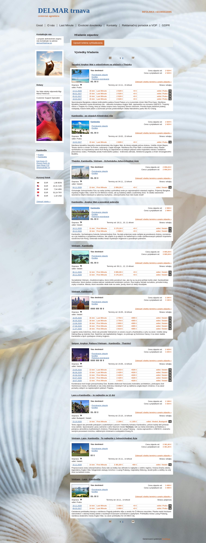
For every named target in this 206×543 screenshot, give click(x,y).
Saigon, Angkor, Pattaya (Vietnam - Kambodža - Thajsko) (101, 343)
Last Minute (66, 25)
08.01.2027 (77, 94)
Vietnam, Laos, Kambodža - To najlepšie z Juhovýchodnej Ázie (104, 438)
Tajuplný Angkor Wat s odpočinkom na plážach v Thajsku (102, 64)
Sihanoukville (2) (43, 167)
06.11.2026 (77, 272)
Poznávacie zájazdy (100, 75)
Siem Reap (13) (42, 165)
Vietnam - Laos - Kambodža (86, 479)
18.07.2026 (77, 381)
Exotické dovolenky (90, 25)
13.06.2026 (77, 323)
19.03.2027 (77, 99)
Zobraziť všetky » (43, 201)
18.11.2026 (77, 228)
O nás (51, 25)
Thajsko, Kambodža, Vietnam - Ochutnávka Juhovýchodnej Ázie (105, 161)
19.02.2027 (77, 142)
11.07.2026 (77, 329)
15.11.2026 (77, 465)
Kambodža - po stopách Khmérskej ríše (92, 116)
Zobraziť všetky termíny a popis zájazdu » (153, 82)
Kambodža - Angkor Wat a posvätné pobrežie (95, 202)
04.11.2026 (77, 187)
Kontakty (111, 25)
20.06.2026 (77, 375)
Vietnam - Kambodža (82, 245)
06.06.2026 (77, 372)
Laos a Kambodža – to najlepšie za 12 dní (93, 395)
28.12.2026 (77, 231)
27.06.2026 (77, 326)
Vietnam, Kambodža (82, 291)
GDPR (166, 25)
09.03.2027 (77, 508)
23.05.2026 (77, 370)
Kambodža (95, 122)
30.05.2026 (77, 321)
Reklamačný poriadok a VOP (139, 25)
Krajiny (41, 155)
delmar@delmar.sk (44, 43)
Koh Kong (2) (41, 161)
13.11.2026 (77, 91)
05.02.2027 (77, 96)
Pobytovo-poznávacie (100, 79)
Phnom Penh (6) (43, 163)
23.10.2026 (77, 421)
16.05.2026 (77, 318)
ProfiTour (166, 539)
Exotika (95, 77)
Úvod (39, 25)
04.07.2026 (77, 378)
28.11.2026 (77, 275)
